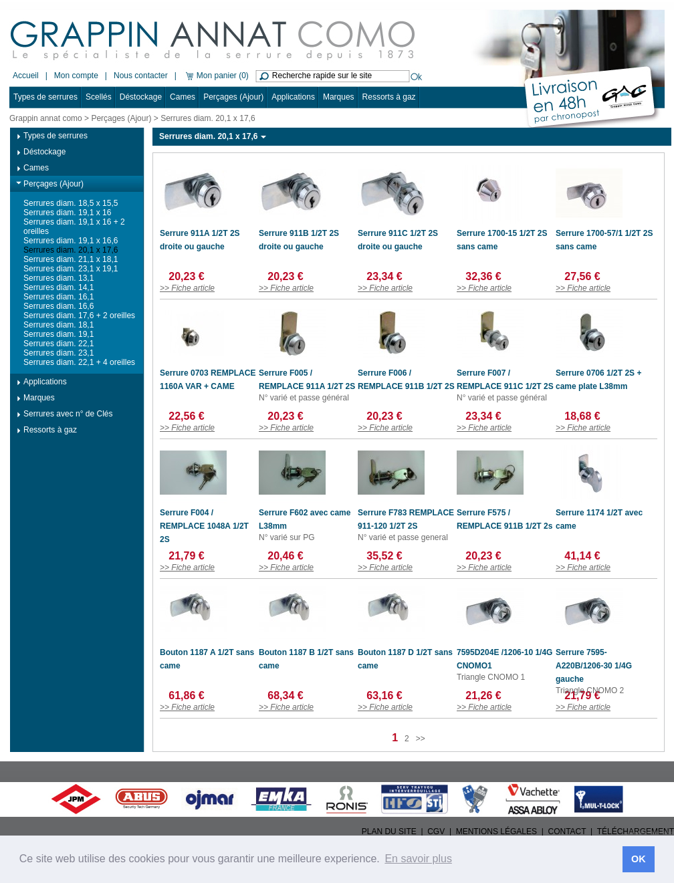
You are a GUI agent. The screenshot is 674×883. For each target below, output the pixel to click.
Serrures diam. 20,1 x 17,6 (70, 250)
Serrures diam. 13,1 (58, 278)
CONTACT (567, 831)
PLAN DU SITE (389, 831)
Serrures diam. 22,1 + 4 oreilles (79, 362)
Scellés (99, 97)
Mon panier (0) (216, 75)
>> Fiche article (187, 288)
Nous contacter (141, 75)
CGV (436, 831)
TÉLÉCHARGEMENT (635, 831)
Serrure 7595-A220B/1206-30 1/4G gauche (594, 666)
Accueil (26, 75)
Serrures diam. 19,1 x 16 (67, 212)
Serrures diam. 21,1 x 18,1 (70, 259)
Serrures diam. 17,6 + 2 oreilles (79, 315)
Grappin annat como (45, 118)
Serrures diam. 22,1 (58, 343)
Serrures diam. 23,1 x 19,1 (70, 268)
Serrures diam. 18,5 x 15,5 (70, 203)
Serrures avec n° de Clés (68, 413)
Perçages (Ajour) (233, 97)
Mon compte (76, 75)
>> (420, 738)
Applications (293, 97)
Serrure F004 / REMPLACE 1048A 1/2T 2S (204, 526)
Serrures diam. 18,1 (58, 325)
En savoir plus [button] (418, 858)
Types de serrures (45, 97)
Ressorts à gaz (389, 97)
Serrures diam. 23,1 (58, 353)
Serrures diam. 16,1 (58, 296)
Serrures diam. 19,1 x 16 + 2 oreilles (74, 226)
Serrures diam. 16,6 (58, 306)
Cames (182, 97)
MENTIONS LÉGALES (496, 831)
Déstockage (141, 97)
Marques (338, 97)
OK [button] (638, 859)
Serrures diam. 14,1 (58, 287)
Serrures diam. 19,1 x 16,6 (70, 240)
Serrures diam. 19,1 (58, 334)
